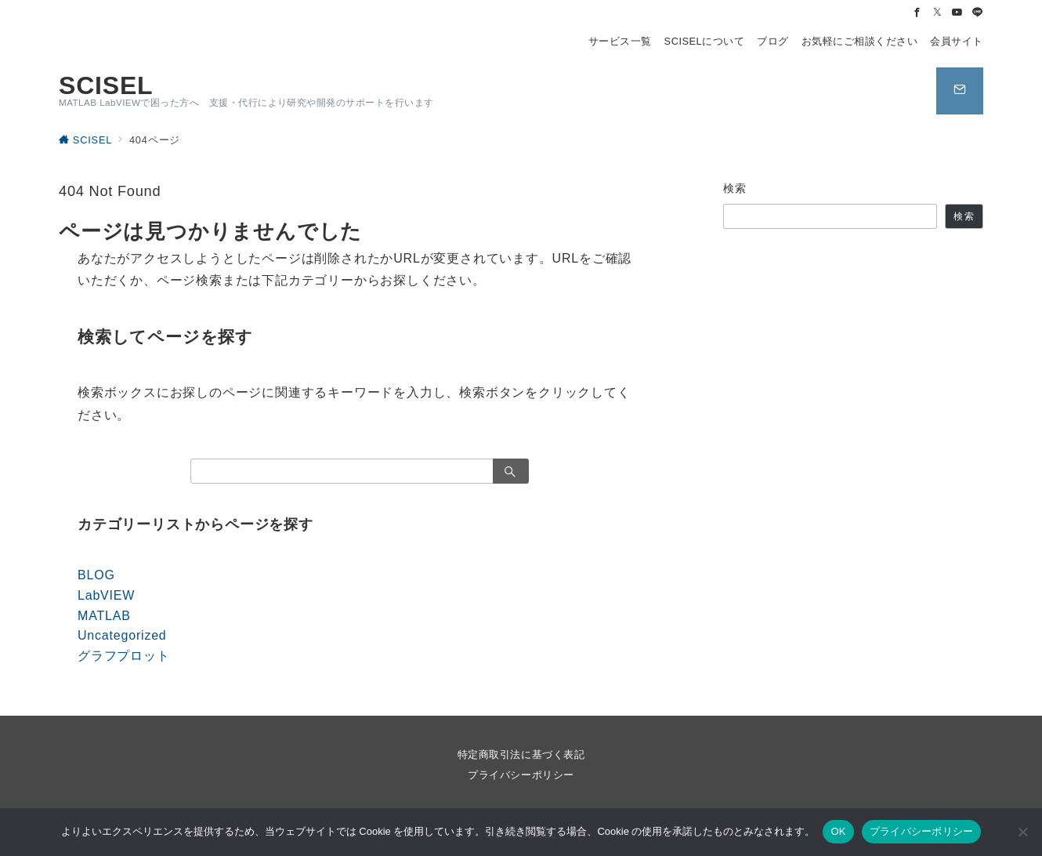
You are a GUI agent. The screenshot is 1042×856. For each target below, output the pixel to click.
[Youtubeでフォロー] (957, 13)
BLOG (96, 575)
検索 (735, 188)
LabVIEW (106, 595)
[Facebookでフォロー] (917, 13)
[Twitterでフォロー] (937, 13)
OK (837, 831)
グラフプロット (124, 655)
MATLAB (104, 615)
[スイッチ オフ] (959, 91)
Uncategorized (122, 635)
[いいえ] (1022, 832)
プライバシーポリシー (520, 775)
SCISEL (106, 85)
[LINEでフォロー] (977, 13)
